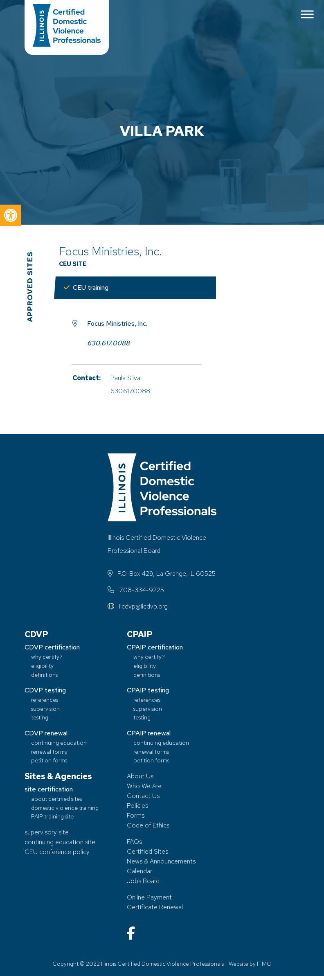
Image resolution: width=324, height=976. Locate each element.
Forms (135, 815)
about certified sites (56, 798)
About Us (140, 776)
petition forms (49, 760)
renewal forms (49, 751)
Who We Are (144, 786)
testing (39, 717)
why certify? (47, 656)
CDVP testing (45, 690)
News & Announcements (161, 861)
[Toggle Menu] (307, 14)
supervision (45, 708)
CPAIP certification (155, 647)
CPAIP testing (148, 690)
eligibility (42, 665)
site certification (49, 789)
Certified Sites (147, 851)
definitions (44, 674)
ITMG (264, 963)
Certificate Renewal (155, 907)
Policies (137, 805)
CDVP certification (52, 647)
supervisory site (47, 832)
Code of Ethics (148, 825)
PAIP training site (52, 816)
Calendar (139, 871)
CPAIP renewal (149, 733)
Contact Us (143, 795)
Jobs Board (143, 881)
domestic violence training (65, 807)
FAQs (134, 841)
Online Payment (149, 897)
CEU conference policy (57, 852)
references (44, 699)
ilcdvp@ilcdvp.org (138, 606)
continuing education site (60, 842)
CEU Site (72, 264)
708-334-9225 (136, 590)
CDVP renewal (46, 733)
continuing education (59, 742)
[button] (10, 215)
